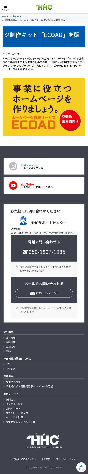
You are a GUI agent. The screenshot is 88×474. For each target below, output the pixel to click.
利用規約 (46, 459)
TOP (81, 469)
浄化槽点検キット (16, 382)
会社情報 (11, 338)
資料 (8, 351)
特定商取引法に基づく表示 (23, 459)
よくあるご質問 (14, 404)
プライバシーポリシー (67, 459)
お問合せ (11, 399)
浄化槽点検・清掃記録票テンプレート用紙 (29, 386)
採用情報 (11, 342)
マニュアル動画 (14, 417)
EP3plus (10, 369)
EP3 (8, 364)
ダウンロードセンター (18, 413)
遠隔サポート (13, 408)
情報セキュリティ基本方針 (20, 421)
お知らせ (11, 346)
